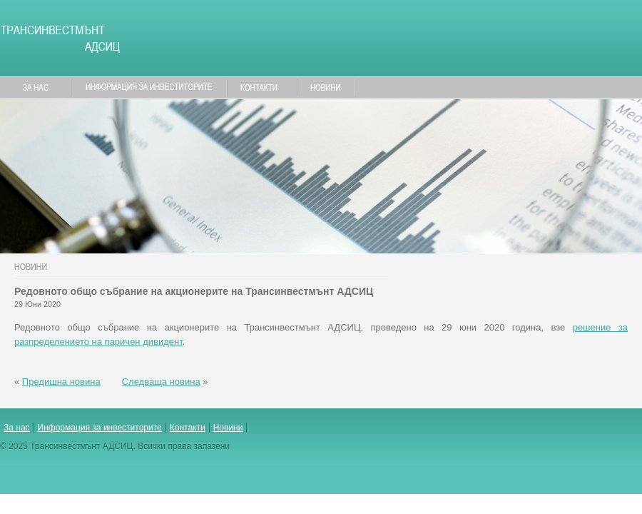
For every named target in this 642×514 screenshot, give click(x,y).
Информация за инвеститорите (100, 428)
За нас (17, 428)
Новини (228, 428)
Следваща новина (161, 381)
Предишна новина (61, 381)
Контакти (187, 428)
